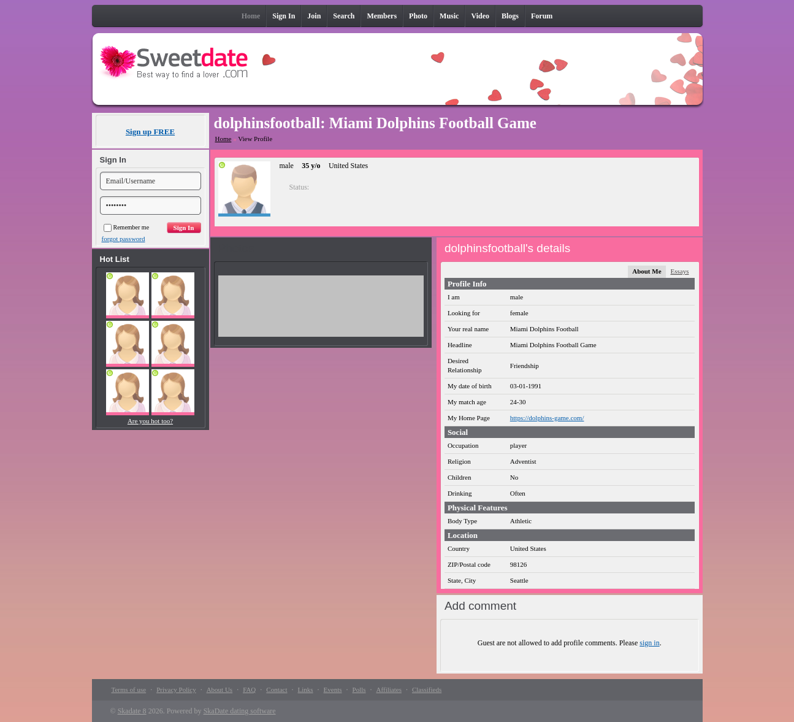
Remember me (127, 227)
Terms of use (129, 689)
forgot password (123, 238)
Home (223, 138)
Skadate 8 (132, 711)
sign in (649, 643)
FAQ (249, 689)
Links (305, 689)
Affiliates (389, 689)
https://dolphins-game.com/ (547, 417)
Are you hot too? (150, 420)
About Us (219, 689)
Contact (276, 689)
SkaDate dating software (240, 711)
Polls (359, 689)
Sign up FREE (150, 131)
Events (333, 689)
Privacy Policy (176, 689)
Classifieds (426, 689)
